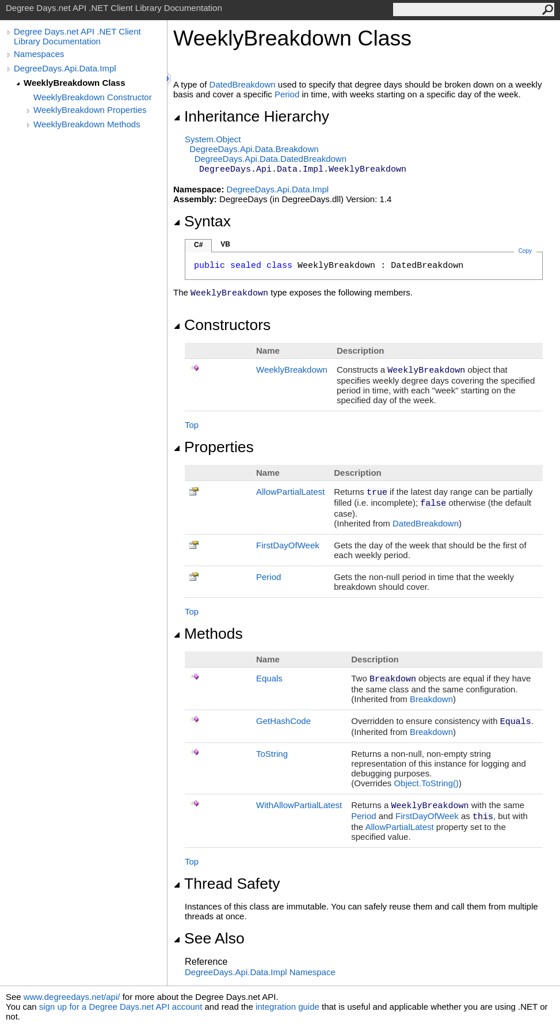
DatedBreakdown (242, 84)
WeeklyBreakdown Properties (89, 110)
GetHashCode (283, 721)
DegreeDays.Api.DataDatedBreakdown (270, 159)
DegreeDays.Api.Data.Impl (65, 68)
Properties (213, 447)
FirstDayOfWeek (287, 545)
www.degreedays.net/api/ (72, 997)
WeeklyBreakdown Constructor (92, 97)
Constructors (222, 325)
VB (225, 244)
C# (198, 245)
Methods (208, 633)
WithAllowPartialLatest (299, 805)
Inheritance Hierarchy (251, 116)
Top (192, 425)
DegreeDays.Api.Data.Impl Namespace (260, 972)
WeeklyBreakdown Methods (86, 124)
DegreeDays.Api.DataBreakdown (253, 149)
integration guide (287, 1006)
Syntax (202, 221)
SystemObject (213, 139)
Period (287, 94)
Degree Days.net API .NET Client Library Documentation (77, 36)
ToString (272, 754)
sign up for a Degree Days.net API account (121, 1006)
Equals (269, 678)
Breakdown (431, 699)
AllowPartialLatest (290, 492)
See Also (209, 938)
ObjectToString (426, 783)
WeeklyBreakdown (291, 369)
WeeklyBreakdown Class (74, 83)
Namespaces (39, 54)
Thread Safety (226, 883)
